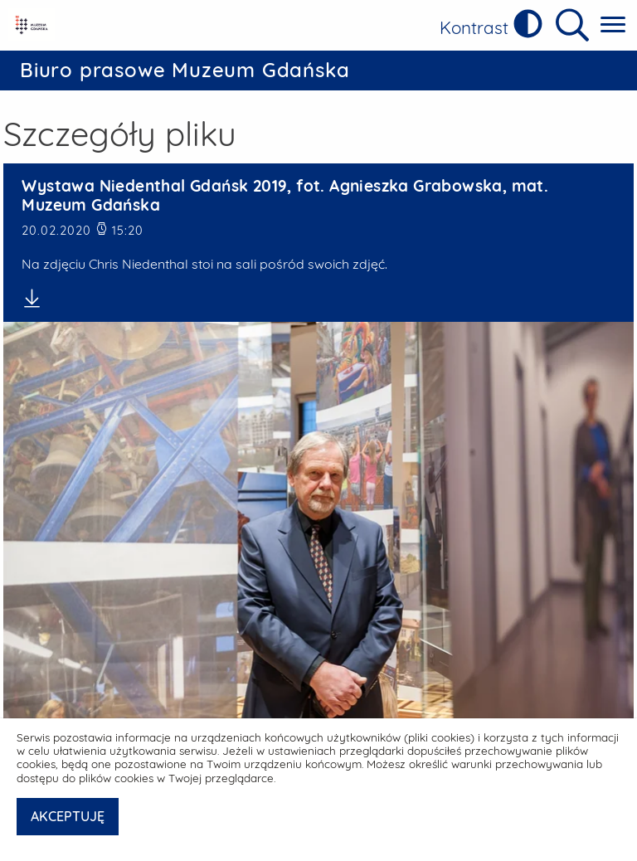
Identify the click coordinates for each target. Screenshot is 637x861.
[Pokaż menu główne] (613, 25)
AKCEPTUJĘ (68, 816)
